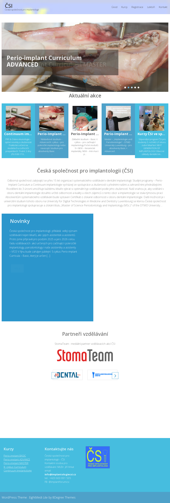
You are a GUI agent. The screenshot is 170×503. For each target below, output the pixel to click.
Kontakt (163, 7)
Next (115, 375)
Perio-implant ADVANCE (15, 459)
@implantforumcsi (57, 481)
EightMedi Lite (38, 497)
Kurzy (124, 7)
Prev (54, 375)
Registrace (137, 7)
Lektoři (151, 7)
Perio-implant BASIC (13, 455)
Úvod (114, 7)
